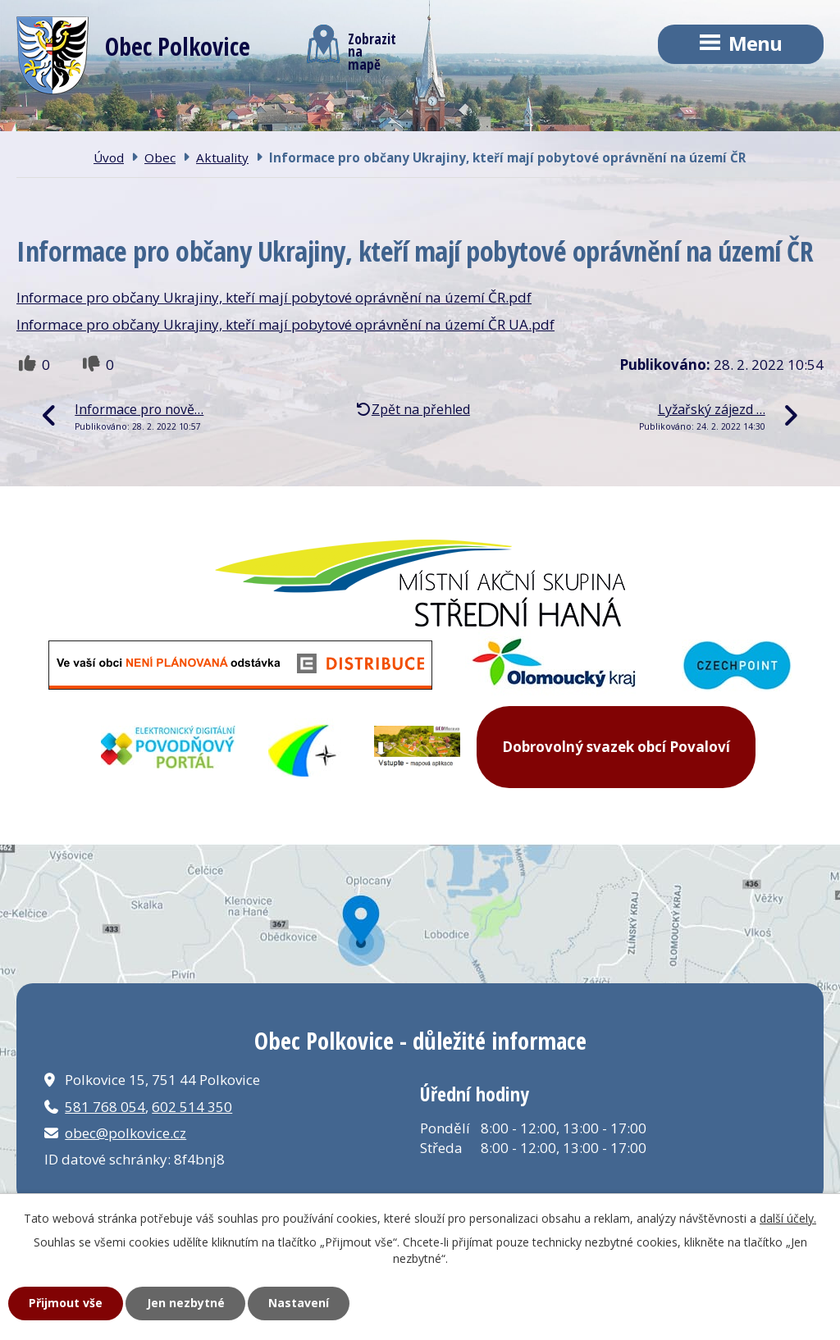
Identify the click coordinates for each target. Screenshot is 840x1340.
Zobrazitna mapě (351, 48)
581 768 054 (105, 1106)
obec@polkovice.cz (125, 1133)
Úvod (109, 157)
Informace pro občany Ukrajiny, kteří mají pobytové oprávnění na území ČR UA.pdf (285, 324)
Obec (160, 157)
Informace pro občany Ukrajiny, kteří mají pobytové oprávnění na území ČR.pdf (274, 297)
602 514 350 (192, 1106)
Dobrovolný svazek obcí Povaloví (616, 746)
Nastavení (298, 1302)
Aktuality (222, 157)
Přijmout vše (66, 1302)
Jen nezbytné (186, 1302)
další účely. (788, 1218)
